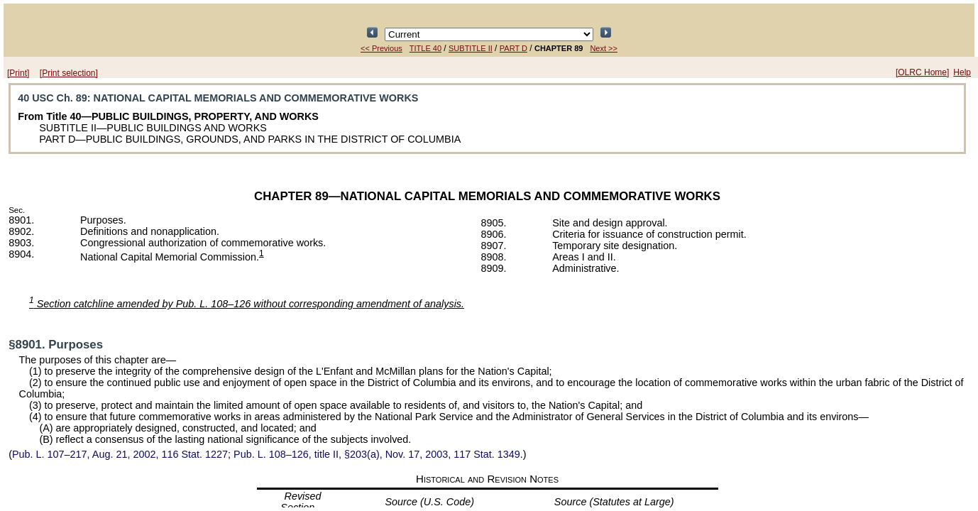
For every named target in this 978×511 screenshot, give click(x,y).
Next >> (603, 48)
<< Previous (381, 48)
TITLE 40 (425, 48)
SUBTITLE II (471, 48)
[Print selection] (69, 73)
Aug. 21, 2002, (120, 454)
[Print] (18, 73)
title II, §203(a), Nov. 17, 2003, (376, 454)
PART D (513, 48)
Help (962, 72)
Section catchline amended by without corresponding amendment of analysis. (246, 303)
